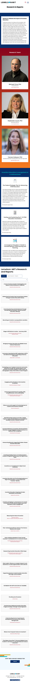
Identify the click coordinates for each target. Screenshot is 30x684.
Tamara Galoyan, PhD (15, 157)
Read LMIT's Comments (15, 357)
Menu (28, 2)
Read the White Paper (15, 633)
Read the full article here (15, 287)
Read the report (15, 517)
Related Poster (15, 334)
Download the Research (15, 622)
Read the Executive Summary (15, 333)
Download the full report (15, 395)
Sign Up (15, 661)
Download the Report (15, 541)
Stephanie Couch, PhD (15, 121)
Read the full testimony (15, 587)
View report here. (7, 232)
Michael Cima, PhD (15, 84)
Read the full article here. (15, 313)
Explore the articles (15, 495)
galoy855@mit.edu (15, 160)
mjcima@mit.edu (15, 87)
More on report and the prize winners (15, 518)
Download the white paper (15, 553)
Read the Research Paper (15, 385)
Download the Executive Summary (15, 540)
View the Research (15, 408)
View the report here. (8, 204)
